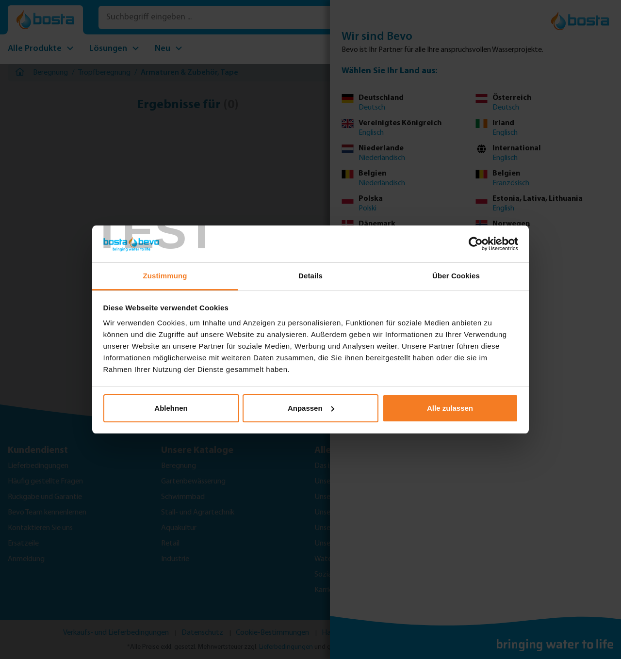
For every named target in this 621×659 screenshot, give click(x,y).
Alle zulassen (450, 408)
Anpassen (311, 408)
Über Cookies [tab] (456, 276)
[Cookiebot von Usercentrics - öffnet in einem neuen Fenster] (475, 244)
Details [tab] (310, 276)
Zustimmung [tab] (165, 276)
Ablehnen (170, 408)
